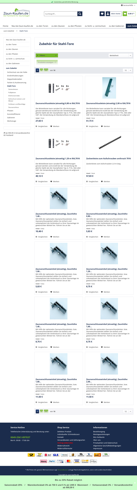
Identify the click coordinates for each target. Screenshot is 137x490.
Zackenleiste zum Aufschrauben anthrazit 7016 (108, 158)
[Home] (5, 26)
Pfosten (10, 111)
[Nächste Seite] (41, 70)
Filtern (41, 55)
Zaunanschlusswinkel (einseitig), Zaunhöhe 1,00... (56, 270)
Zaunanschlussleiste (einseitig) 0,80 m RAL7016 (58, 103)
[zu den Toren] (42, 26)
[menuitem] (63, 14)
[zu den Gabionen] (116, 26)
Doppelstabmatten (14, 79)
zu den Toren (11, 44)
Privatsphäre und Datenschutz (105, 443)
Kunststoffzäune (13, 114)
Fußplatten (12, 92)
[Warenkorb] (129, 13)
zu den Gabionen (13, 63)
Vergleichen (42, 126)
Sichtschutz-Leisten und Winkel (16, 100)
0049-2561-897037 (20, 437)
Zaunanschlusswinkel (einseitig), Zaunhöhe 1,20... (106, 270)
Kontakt (60, 437)
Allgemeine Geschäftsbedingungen (107, 446)
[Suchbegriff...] (63, 13)
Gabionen (11, 117)
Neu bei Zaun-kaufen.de (15, 40)
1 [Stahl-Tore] (37, 70)
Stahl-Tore (11, 86)
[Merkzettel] (102, 13)
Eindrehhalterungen (15, 76)
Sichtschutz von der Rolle (17, 72)
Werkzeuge (11, 121)
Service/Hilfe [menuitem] (127, 5)
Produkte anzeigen (47, 62)
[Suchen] (79, 13)
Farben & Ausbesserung (16, 82)
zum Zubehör (11, 68)
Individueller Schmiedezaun (68, 434)
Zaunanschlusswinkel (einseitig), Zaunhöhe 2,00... (106, 380)
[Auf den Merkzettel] (54, 126)
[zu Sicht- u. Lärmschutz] (95, 26)
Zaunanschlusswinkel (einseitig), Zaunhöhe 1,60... (106, 325)
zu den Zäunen (12, 49)
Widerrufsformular (64, 448)
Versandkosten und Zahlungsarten (71, 440)
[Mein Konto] (114, 13)
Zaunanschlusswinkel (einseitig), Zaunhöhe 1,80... (56, 380)
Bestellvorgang (99, 431)
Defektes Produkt (64, 431)
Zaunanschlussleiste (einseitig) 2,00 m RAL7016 (108, 103)
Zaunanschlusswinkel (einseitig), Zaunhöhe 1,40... (56, 215)
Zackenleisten (13, 89)
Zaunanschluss (13, 107)
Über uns (97, 440)
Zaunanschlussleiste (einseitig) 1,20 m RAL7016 (58, 158)
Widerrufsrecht (63, 446)
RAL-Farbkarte (98, 437)
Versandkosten (63, 470)
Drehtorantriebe (14, 96)
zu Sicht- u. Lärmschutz (15, 59)
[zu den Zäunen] (58, 26)
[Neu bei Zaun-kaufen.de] (22, 26)
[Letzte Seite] (46, 70)
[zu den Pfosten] (74, 26)
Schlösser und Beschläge (16, 104)
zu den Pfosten (12, 54)
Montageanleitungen (101, 434)
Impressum (97, 448)
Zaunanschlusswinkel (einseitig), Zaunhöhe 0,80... (106, 215)
